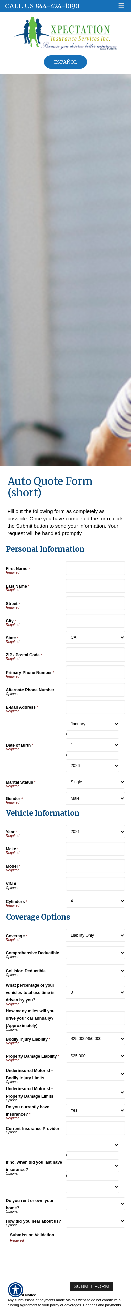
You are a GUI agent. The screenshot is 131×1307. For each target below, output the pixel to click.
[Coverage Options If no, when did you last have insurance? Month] (92, 1145)
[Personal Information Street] (95, 603)
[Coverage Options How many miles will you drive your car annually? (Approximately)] (95, 1018)
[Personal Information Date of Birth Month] (92, 724)
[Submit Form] (91, 1286)
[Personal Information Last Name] (95, 586)
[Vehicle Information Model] (95, 866)
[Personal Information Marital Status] (95, 782)
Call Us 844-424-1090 (42, 6)
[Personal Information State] (95, 637)
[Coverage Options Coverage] (95, 935)
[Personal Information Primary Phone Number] (95, 672)
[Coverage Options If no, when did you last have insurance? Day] (92, 1165)
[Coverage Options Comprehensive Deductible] (95, 952)
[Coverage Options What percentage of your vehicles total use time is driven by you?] (95, 992)
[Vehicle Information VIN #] (95, 884)
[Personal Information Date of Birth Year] (92, 765)
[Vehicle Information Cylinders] (95, 901)
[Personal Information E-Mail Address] (95, 707)
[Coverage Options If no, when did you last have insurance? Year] (92, 1186)
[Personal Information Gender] (95, 798)
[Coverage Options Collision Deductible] (95, 970)
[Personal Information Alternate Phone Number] (95, 690)
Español (65, 62)
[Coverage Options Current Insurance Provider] (95, 1128)
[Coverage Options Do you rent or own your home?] (95, 1203)
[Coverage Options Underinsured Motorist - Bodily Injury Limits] (95, 1074)
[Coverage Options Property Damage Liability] (95, 1056)
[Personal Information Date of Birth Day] (92, 745)
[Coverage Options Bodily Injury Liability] (95, 1038)
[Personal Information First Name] (95, 568)
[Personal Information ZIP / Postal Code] (95, 654)
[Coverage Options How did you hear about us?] (95, 1221)
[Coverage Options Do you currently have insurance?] (95, 1110)
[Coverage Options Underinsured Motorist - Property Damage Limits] (95, 1092)
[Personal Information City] (95, 621)
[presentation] (61, 1256)
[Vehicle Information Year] (95, 831)
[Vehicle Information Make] (95, 849)
